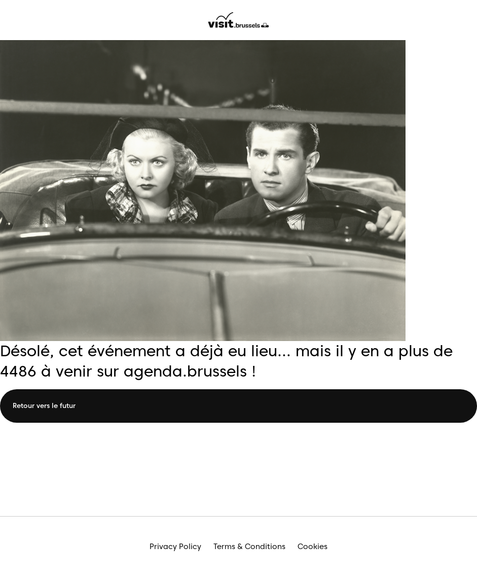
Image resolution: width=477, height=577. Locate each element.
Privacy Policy (175, 546)
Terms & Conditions (249, 546)
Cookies (312, 546)
